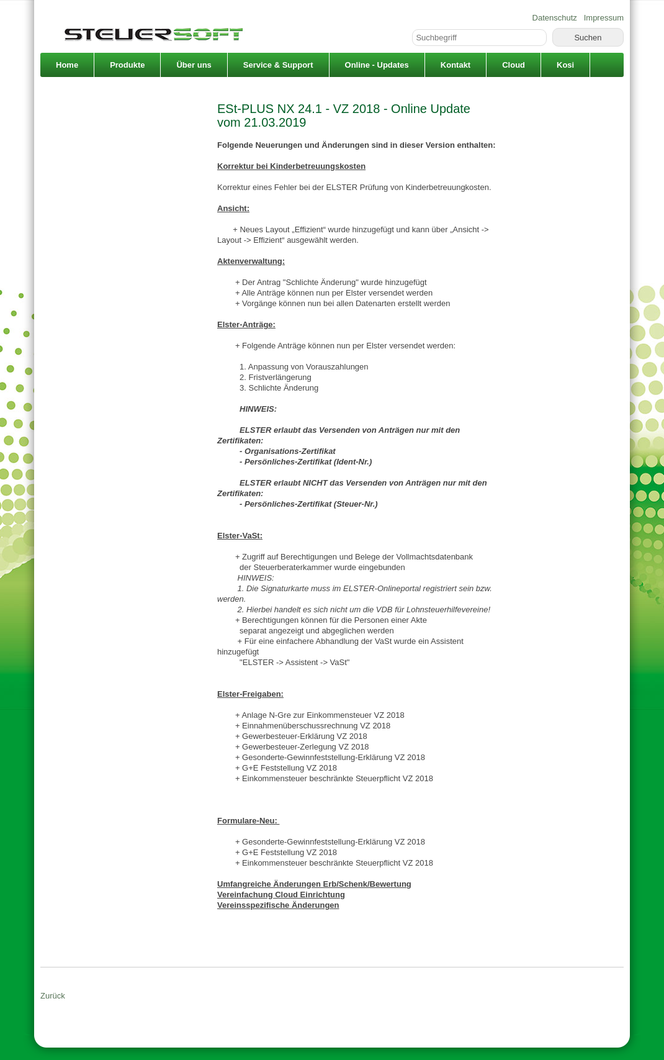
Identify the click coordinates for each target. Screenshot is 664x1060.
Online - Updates (377, 65)
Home (67, 65)
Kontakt (455, 65)
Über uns (193, 65)
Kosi (565, 65)
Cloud (513, 65)
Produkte (127, 65)
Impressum (604, 17)
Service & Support (278, 65)
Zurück (52, 995)
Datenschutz (554, 17)
